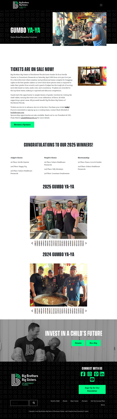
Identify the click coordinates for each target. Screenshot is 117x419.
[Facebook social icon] (83, 374)
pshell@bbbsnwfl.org (29, 118)
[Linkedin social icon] (102, 374)
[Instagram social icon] (89, 374)
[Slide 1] (37, 243)
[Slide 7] (49, 243)
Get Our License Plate (98, 401)
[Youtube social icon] (92, 380)
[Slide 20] (76, 243)
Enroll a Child (55, 401)
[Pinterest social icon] (96, 374)
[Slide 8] (51, 243)
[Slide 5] (45, 243)
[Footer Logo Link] (25, 380)
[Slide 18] (72, 243)
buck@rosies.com (17, 112)
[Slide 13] (62, 243)
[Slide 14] (64, 243)
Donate (78, 343)
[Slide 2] (39, 243)
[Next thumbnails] (86, 243)
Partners (84, 401)
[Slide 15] (66, 243)
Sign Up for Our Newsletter (92, 389)
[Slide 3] (41, 243)
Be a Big (93, 343)
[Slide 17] (70, 243)
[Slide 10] (56, 243)
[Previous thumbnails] (32, 243)
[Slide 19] (74, 243)
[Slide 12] (60, 243)
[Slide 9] (53, 243)
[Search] (20, 403)
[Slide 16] (68, 243)
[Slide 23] (83, 243)
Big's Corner (74, 401)
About (103, 405)
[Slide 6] (47, 243)
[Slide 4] (43, 243)
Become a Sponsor (22, 124)
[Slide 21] (78, 243)
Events (65, 401)
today (67, 107)
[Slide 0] (35, 243)
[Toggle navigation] (101, 5)
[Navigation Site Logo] (21, 5)
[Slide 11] (58, 243)
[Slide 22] (80, 243)
